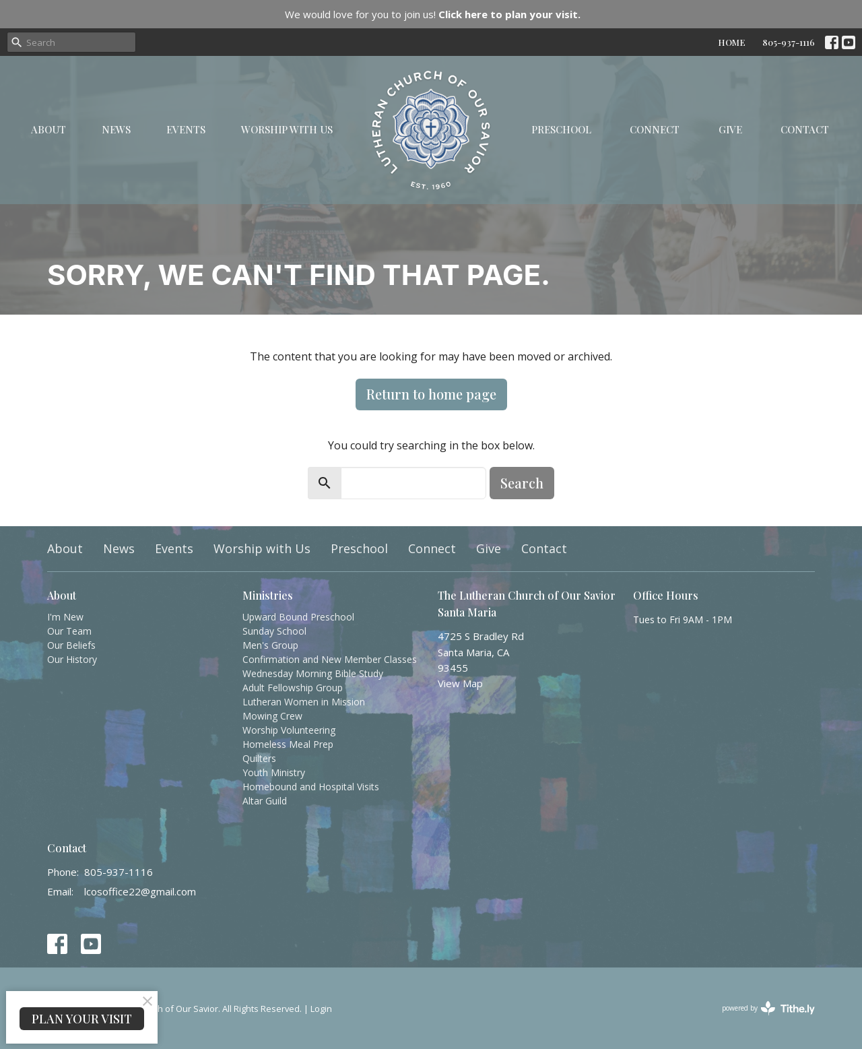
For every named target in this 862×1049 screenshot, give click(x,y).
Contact (805, 129)
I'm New (65, 616)
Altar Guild (264, 800)
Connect (654, 129)
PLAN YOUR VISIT (82, 1019)
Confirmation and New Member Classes (329, 659)
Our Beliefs (71, 645)
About (48, 129)
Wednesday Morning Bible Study (312, 673)
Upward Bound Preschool (298, 616)
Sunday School (274, 631)
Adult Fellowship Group (292, 687)
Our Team (69, 631)
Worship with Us (287, 129)
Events (185, 129)
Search (521, 483)
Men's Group (270, 645)
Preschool (561, 129)
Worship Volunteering (288, 730)
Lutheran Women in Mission (303, 701)
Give (730, 129)
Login (321, 1009)
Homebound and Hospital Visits (310, 786)
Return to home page (431, 394)
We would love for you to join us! (433, 14)
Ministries (267, 595)
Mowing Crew (272, 715)
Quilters (259, 758)
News (116, 129)
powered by (768, 1008)
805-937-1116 (788, 42)
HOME (731, 42)
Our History (72, 659)
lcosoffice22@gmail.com (140, 891)
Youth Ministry (273, 772)
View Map (460, 683)
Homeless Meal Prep (287, 744)
